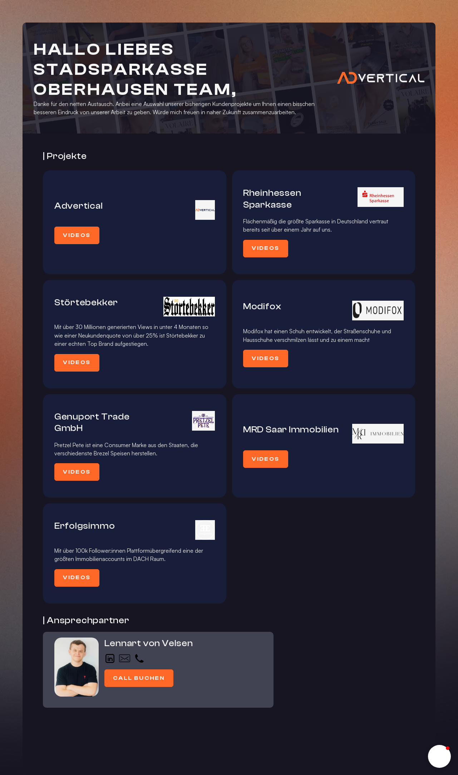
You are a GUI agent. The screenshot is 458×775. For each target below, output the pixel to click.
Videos (76, 235)
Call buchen (139, 678)
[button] (439, 756)
